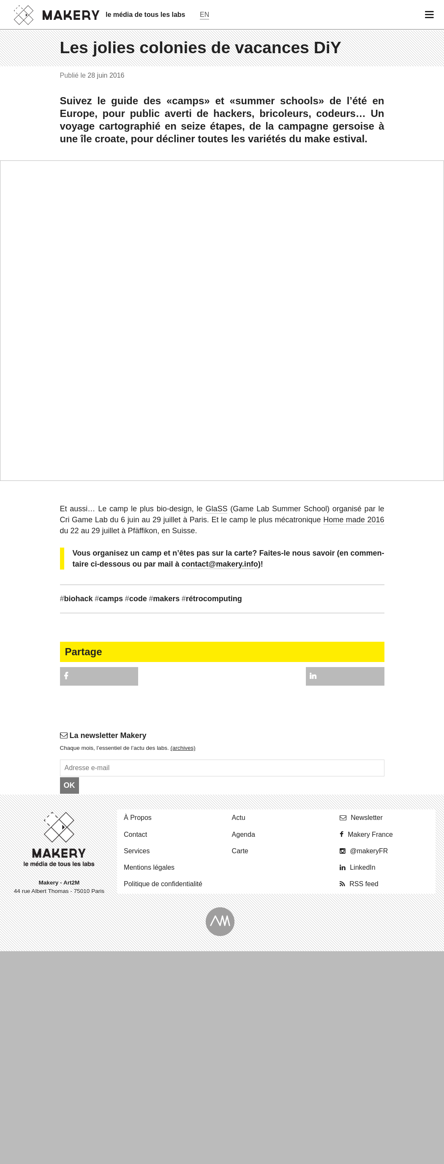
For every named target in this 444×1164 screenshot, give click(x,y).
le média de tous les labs (145, 14)
